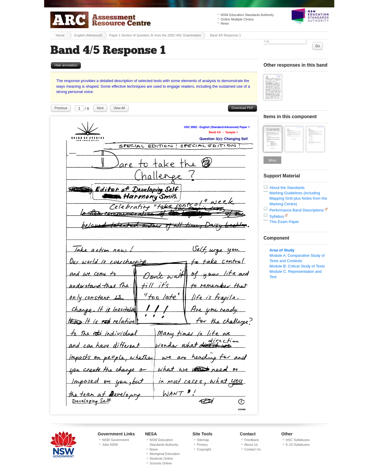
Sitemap (203, 440)
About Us (251, 444)
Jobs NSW (110, 444)
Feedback (251, 440)
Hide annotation (65, 65)
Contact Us (252, 449)
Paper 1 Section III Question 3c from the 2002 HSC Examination (155, 35)
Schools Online (134, 3)
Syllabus (276, 216)
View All (119, 108)
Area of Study (282, 250)
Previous (60, 108)
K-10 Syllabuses (298, 444)
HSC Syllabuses (298, 440)
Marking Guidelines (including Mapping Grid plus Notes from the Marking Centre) (298, 198)
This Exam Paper (284, 221)
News (189, 3)
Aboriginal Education (165, 454)
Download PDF (242, 108)
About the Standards (287, 187)
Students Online (166, 3)
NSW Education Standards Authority (83, 3)
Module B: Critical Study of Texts (297, 266)
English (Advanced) (88, 35)
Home (60, 35)
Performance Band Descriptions (296, 210)
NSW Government (115, 440)
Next (100, 108)
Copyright (204, 449)
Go (317, 46)
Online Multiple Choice (237, 19)
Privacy (202, 444)
